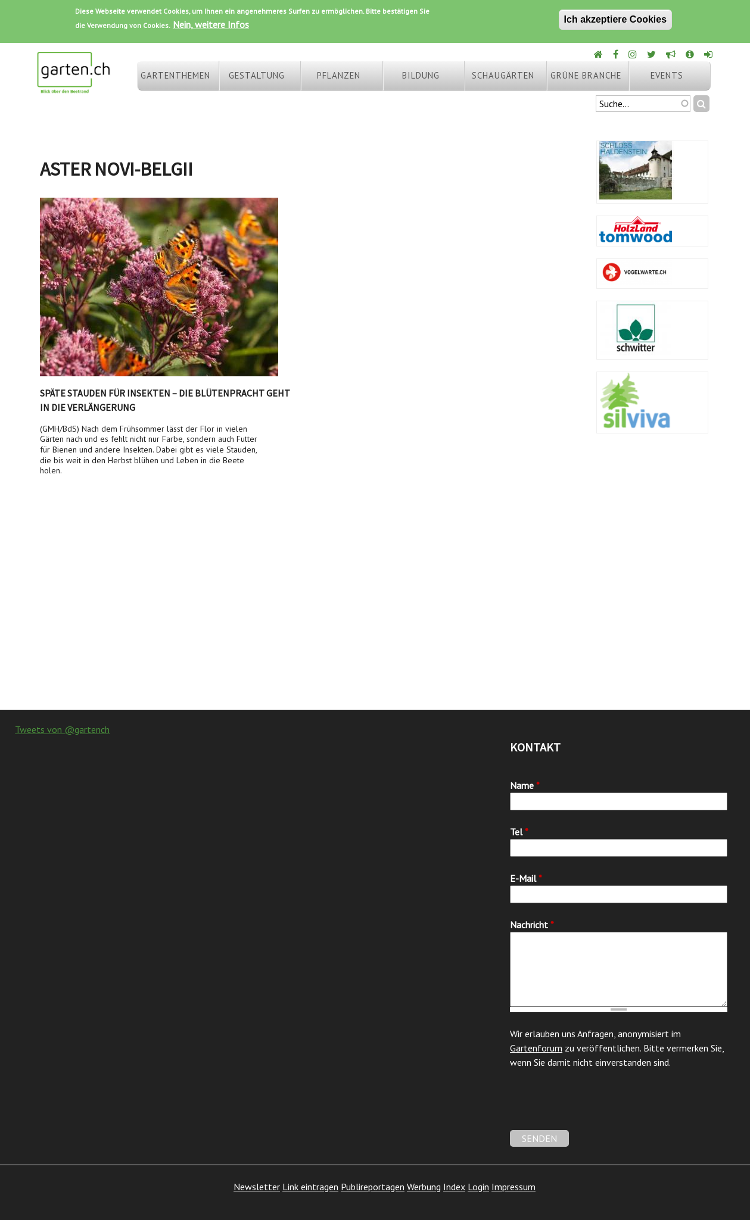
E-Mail (526, 878)
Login (478, 1187)
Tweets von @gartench (62, 729)
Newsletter (257, 1187)
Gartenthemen (175, 75)
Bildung (421, 75)
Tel (519, 832)
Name (525, 785)
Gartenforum (536, 1048)
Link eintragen (310, 1187)
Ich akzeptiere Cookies (615, 19)
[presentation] (600, 1107)
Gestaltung (257, 75)
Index (454, 1187)
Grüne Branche (585, 75)
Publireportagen (372, 1187)
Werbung (424, 1187)
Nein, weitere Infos (211, 24)
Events (667, 75)
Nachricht (532, 925)
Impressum (513, 1187)
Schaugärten (503, 75)
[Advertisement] (374, 614)
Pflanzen (338, 75)
